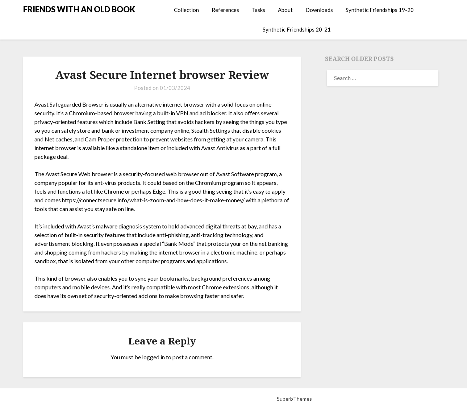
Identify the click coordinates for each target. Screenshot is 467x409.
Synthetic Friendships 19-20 (380, 10)
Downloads (319, 10)
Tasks (258, 10)
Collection (186, 10)
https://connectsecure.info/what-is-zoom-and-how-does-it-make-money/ (153, 200)
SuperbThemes (294, 399)
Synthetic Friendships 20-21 (297, 29)
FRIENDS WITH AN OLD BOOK (79, 9)
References (225, 10)
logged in (153, 357)
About (285, 10)
